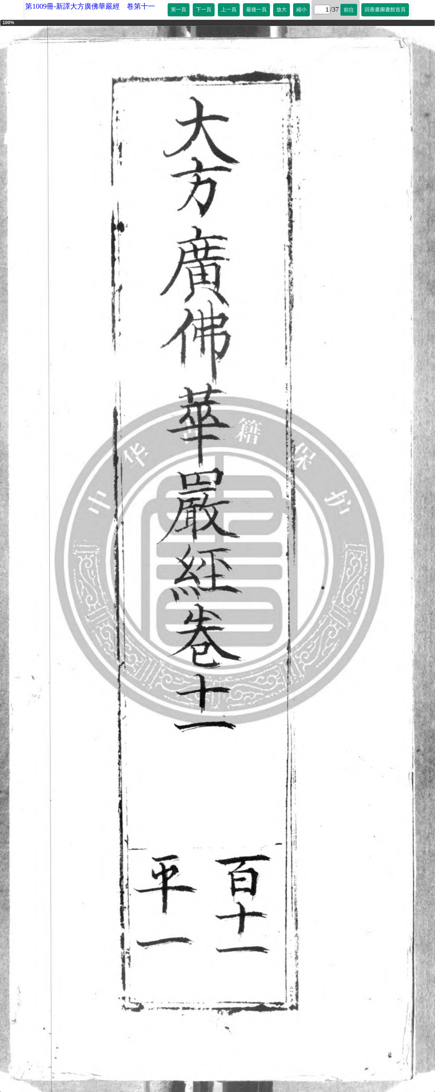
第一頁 (178, 9)
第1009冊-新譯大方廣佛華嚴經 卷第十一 (90, 6)
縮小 (301, 9)
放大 (281, 9)
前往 (349, 10)
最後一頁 (256, 9)
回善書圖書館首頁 (385, 9)
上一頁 (228, 9)
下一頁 (203, 9)
